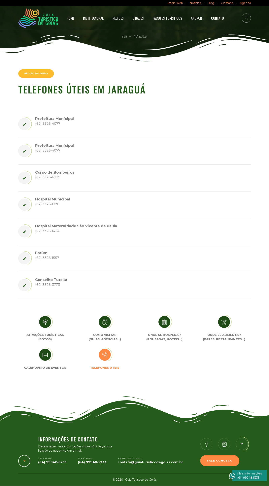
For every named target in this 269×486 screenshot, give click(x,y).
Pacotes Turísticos (167, 18)
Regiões (118, 18)
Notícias (195, 3)
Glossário (227, 3)
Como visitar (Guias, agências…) (105, 337)
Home (70, 18)
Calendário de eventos (45, 368)
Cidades (138, 18)
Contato (217, 18)
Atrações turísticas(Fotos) (45, 337)
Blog (211, 3)
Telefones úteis (104, 368)
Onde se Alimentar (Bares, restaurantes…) (224, 337)
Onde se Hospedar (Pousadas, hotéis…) (164, 337)
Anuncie (196, 18)
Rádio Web (175, 3)
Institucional (93, 18)
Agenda (245, 3)
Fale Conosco (220, 460)
